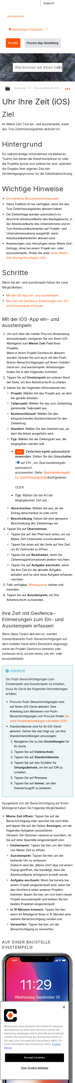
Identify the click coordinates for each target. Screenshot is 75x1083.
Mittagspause (37, 585)
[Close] (64, 1007)
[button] (58, 67)
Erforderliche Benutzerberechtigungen (32, 198)
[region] (34, 1040)
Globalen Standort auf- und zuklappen (67, 87)
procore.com (16, 16)
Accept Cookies (34, 1057)
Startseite (20, 88)
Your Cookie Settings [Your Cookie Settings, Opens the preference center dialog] (34, 1067)
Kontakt (13, 43)
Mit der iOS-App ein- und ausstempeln (32, 295)
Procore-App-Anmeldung (42, 43)
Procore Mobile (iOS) (47, 88)
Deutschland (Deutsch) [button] (27, 29)
